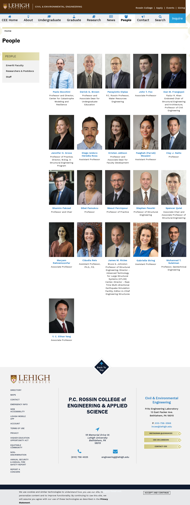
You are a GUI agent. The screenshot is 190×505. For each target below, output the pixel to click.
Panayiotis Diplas (117, 91)
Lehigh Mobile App (18, 417)
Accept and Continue (157, 493)
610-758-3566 (163, 423)
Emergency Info (19, 404)
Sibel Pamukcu (89, 208)
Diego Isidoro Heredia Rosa (90, 154)
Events (175, 7)
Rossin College (148, 7)
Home (7, 30)
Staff (8, 77)
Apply (163, 7)
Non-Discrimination (18, 453)
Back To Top (101, 368)
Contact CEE (161, 446)
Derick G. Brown (89, 91)
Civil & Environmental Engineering (58, 6)
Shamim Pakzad (61, 208)
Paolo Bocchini (61, 91)
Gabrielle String (146, 260)
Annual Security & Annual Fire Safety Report (19, 462)
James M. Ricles (117, 260)
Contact (15, 400)
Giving (185, 7)
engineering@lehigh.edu (115, 457)
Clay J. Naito (173, 153)
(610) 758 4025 (79, 457)
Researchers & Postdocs (20, 71)
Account (15, 423)
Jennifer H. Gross (61, 153)
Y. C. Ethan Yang (61, 336)
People (10, 56)
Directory (15, 390)
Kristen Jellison (117, 153)
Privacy (14, 433)
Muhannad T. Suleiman (173, 261)
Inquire (181, 18)
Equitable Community (16, 446)
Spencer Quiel (174, 208)
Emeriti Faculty (15, 65)
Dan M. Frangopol (173, 91)
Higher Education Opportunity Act (20, 439)
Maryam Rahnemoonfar (61, 261)
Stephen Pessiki (145, 208)
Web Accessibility (17, 410)
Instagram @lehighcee (160, 433)
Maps (13, 395)
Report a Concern (15, 470)
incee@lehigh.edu (162, 426)
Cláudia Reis (89, 260)
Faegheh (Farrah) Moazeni (146, 154)
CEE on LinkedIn (161, 440)
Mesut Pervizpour (117, 208)
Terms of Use (17, 428)
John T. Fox (145, 91)
